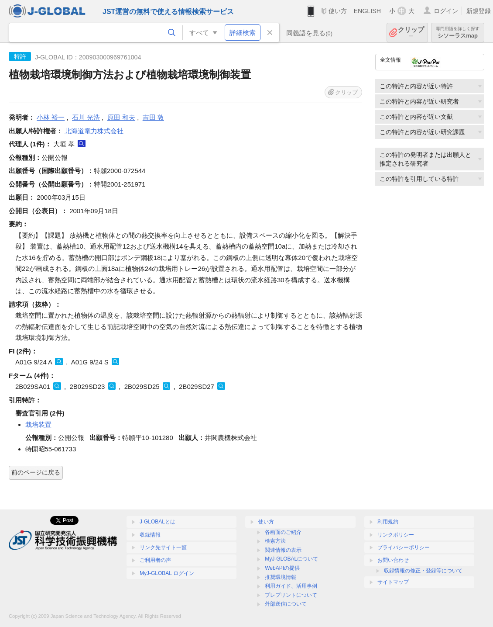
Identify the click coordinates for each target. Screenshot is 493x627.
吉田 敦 (153, 117)
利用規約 (387, 522)
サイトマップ (393, 582)
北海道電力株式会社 (94, 131)
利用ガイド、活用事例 (291, 586)
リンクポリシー (395, 535)
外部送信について (286, 604)
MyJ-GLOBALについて (291, 559)
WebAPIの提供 (282, 568)
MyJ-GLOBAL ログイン (167, 573)
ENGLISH (367, 10)
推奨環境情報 (280, 577)
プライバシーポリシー (403, 547)
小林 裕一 (51, 117)
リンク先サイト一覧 (163, 547)
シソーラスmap (457, 32)
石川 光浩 (86, 117)
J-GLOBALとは (157, 522)
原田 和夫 (121, 117)
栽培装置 (38, 424)
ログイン (446, 10)
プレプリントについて (291, 595)
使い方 (338, 10)
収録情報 (150, 535)
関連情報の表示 (283, 550)
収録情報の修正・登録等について (423, 571)
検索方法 (275, 541)
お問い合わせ (393, 560)
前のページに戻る (35, 472)
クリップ (411, 32)
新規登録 (478, 10)
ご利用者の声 (155, 560)
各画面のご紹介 (283, 532)
